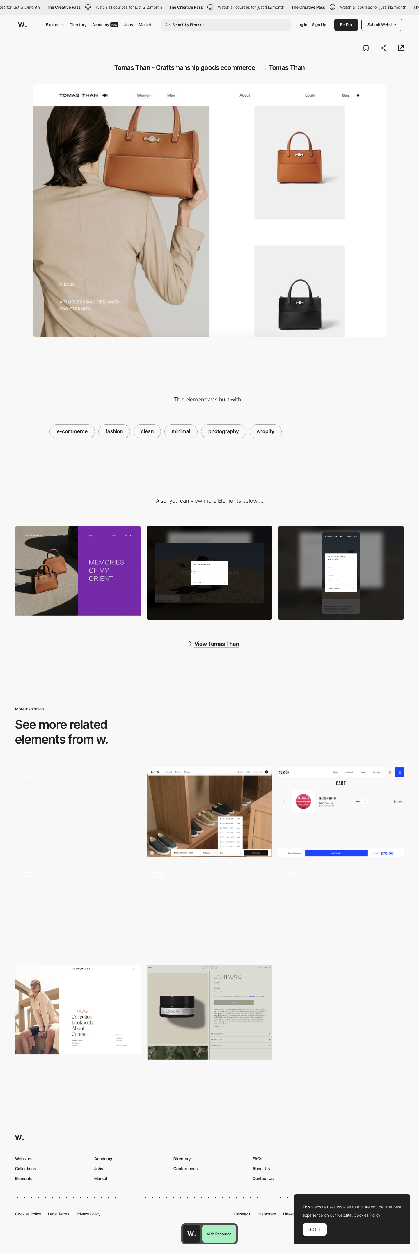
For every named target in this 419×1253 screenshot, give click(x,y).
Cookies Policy (28, 1213)
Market (145, 24)
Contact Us (263, 1178)
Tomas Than (287, 67)
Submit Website (381, 24)
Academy (105, 24)
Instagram (267, 1213)
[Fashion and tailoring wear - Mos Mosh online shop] (78, 812)
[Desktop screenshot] (209, 573)
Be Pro (346, 24)
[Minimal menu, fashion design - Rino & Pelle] (78, 1010)
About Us (261, 1168)
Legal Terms (58, 1213)
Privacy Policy (88, 1213)
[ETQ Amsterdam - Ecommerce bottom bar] (209, 812)
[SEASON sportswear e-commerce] (341, 812)
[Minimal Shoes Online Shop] (209, 911)
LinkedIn (290, 1213)
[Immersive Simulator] (78, 911)
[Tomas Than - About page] (78, 571)
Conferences (185, 1168)
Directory (78, 24)
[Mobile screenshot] (341, 573)
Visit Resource (219, 1233)
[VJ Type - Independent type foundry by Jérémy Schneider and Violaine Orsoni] (341, 911)
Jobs (128, 24)
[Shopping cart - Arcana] (209, 1012)
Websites (23, 1158)
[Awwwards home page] (191, 1234)
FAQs (257, 1158)
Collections (25, 1168)
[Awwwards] (22, 24)
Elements (23, 1178)
